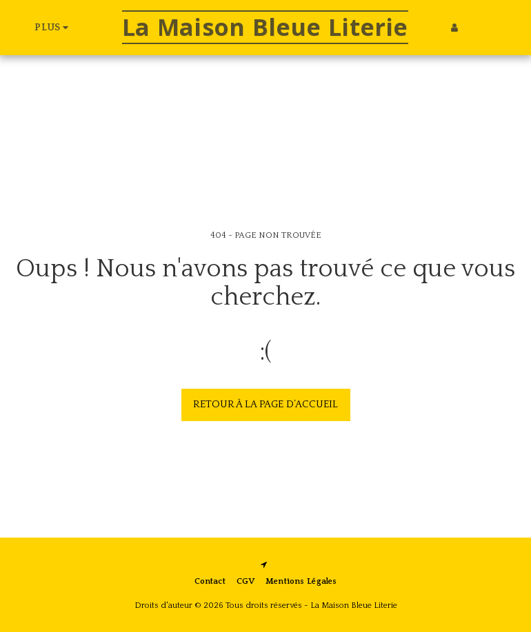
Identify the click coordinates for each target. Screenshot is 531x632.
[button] (475, 27)
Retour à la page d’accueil (265, 404)
